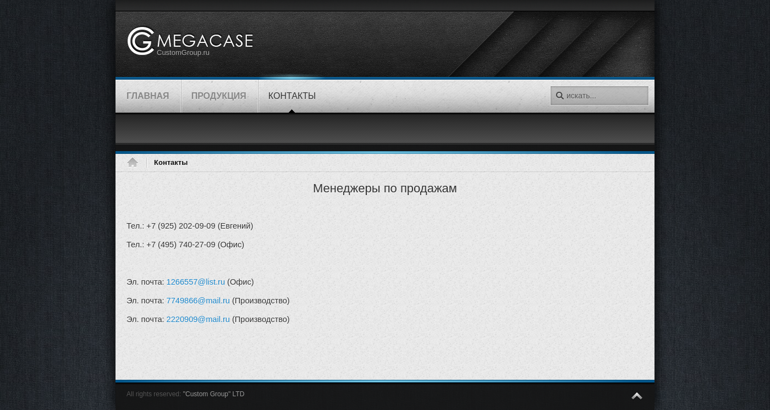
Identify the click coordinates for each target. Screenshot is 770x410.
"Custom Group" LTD (214, 394)
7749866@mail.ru (198, 300)
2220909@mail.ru (198, 319)
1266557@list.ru (196, 282)
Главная (136, 163)
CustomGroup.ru (183, 52)
